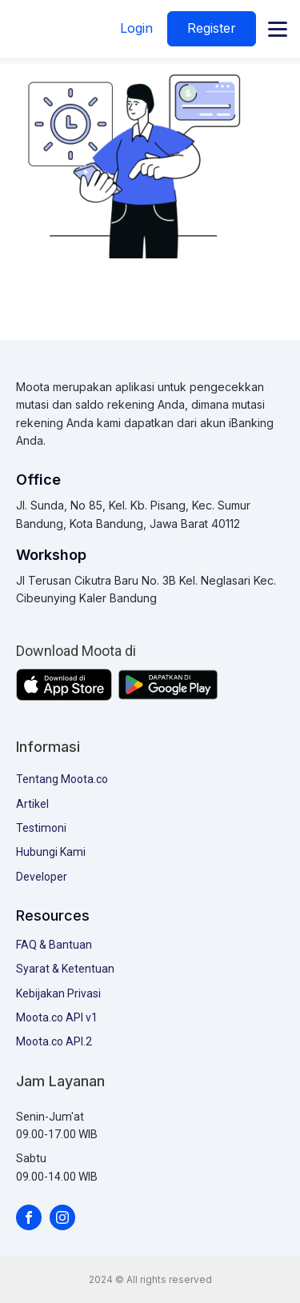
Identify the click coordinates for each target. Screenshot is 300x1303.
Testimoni (41, 827)
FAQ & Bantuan (54, 944)
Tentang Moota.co (62, 779)
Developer (41, 876)
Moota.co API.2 (54, 1041)
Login (136, 28)
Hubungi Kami (51, 851)
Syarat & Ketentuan (65, 968)
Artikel (32, 803)
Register (211, 28)
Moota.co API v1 (57, 1017)
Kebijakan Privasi (58, 993)
